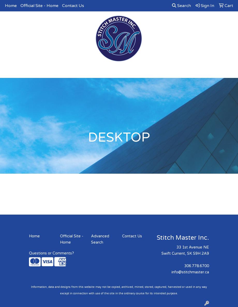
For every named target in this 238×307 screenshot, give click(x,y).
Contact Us (73, 5)
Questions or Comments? (51, 253)
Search (181, 5)
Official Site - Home (39, 5)
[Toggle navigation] (8, 72)
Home (11, 5)
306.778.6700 (196, 266)
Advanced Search (100, 239)
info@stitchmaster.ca (190, 272)
